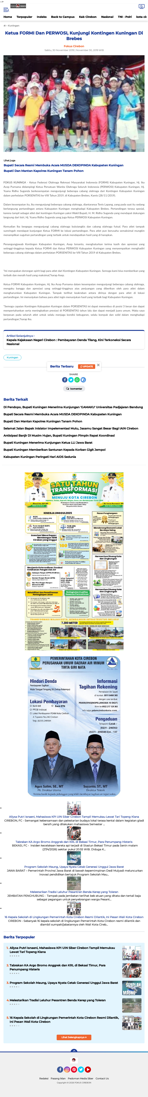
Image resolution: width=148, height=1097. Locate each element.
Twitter (82, 1071)
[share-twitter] (71, 379)
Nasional (107, 17)
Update (86, 366)
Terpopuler (24, 17)
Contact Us (102, 1078)
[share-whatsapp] (77, 379)
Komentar (74, 388)
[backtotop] (74, 1052)
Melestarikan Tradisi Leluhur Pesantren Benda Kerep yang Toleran (74, 892)
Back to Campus (62, 17)
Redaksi (43, 1078)
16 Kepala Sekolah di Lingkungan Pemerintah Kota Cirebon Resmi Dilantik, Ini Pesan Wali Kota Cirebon (74, 917)
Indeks (41, 17)
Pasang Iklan (58, 1078)
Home (7, 17)
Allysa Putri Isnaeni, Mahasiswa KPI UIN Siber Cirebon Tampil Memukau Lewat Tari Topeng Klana (74, 816)
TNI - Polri (125, 17)
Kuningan (12, 357)
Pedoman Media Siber (80, 1078)
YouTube (90, 1071)
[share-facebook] (64, 379)
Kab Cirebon (88, 17)
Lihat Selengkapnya (74, 1037)
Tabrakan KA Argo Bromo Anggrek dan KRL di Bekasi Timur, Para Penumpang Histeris (74, 842)
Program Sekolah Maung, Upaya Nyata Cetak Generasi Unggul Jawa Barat (74, 867)
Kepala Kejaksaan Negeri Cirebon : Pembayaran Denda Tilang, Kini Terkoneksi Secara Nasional (69, 342)
